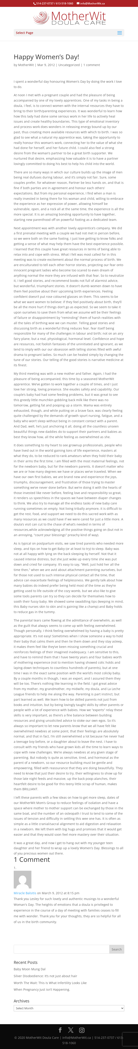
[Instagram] (81, 1030)
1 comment (91, 65)
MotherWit (26, 65)
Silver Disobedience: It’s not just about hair (45, 976)
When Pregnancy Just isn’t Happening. (42, 989)
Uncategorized (69, 65)
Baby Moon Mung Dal (30, 969)
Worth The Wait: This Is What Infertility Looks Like (50, 983)
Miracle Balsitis (25, 893)
